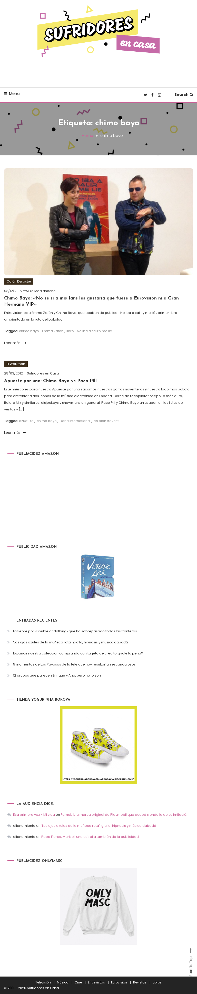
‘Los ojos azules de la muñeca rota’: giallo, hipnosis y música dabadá (70, 642)
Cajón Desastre (19, 281)
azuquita (26, 420)
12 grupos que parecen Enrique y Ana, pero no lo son (57, 675)
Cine (78, 982)
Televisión (43, 982)
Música (62, 982)
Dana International (75, 420)
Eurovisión (119, 982)
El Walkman (16, 364)
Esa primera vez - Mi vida (34, 814)
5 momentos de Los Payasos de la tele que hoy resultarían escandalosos (74, 664)
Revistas (139, 982)
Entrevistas (96, 982)
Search (183, 94)
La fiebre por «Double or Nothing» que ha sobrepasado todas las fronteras (75, 631)
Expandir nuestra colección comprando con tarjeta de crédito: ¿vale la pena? (78, 653)
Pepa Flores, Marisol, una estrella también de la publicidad (90, 836)
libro (70, 331)
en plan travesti (106, 420)
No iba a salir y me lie (94, 331)
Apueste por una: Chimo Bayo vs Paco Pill (50, 380)
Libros (157, 982)
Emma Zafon (52, 331)
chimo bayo (29, 331)
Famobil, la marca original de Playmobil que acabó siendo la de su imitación (125, 814)
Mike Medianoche (41, 290)
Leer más (15, 342)
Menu (12, 93)
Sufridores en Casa (43, 373)
